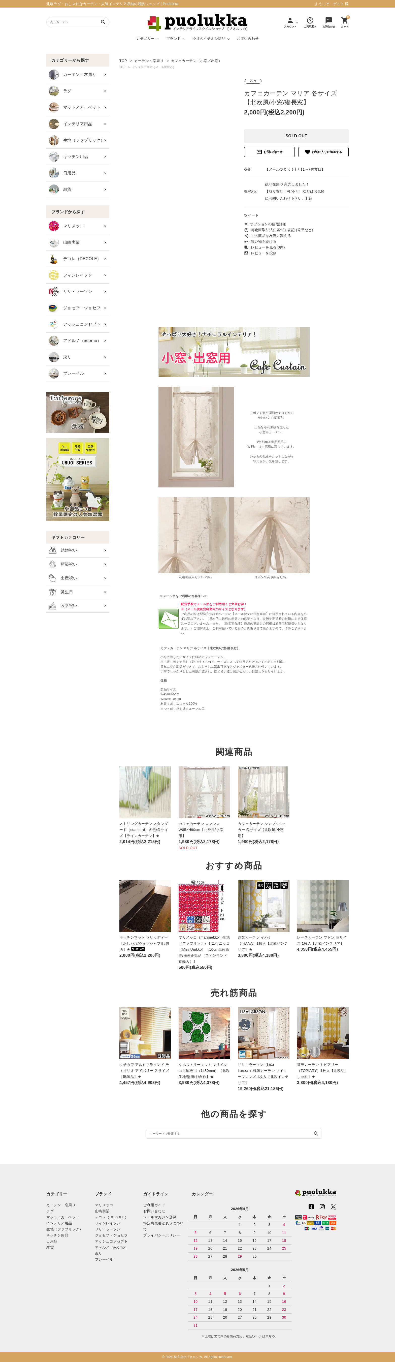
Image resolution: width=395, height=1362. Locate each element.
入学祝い (63, 605)
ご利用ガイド (154, 1205)
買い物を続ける (260, 241)
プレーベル (66, 373)
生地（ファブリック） (77, 140)
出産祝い (63, 578)
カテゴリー (145, 39)
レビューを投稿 (260, 253)
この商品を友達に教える (267, 236)
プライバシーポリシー (161, 1235)
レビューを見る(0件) (264, 247)
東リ (60, 357)
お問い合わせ (248, 39)
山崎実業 (64, 242)
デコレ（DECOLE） (75, 259)
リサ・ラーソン (70, 292)
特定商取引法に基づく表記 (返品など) (278, 230)
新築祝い (63, 564)
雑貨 (60, 189)
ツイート (251, 215)
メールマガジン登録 (159, 1217)
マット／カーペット (75, 107)
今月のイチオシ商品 (208, 39)
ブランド (173, 39)
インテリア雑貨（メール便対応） (154, 67)
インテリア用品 (70, 124)
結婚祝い (63, 550)
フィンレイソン (70, 275)
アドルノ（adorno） (75, 341)
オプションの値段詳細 (265, 224)
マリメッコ (66, 226)
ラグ (60, 91)
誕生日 (61, 592)
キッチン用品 (68, 157)
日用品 (62, 173)
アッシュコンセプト (75, 324)
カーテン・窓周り (72, 75)
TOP (122, 67)
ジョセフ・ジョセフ (75, 308)
